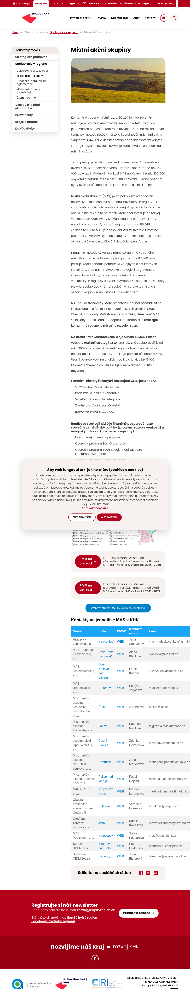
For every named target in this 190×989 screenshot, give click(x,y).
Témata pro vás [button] (79, 18)
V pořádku (109, 517)
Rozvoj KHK (41, 3)
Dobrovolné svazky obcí (32, 71)
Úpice (102, 707)
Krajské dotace (26, 122)
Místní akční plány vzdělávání (28, 91)
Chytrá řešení (109, 3)
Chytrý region (22, 3)
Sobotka (104, 806)
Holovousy (106, 835)
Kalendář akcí (119, 18)
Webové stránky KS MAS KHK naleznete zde (118, 608)
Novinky (101, 18)
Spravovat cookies (95, 508)
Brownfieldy (24, 115)
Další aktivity (25, 128)
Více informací (100, 504)
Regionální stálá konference (83, 3)
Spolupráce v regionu (64, 32)
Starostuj (58, 3)
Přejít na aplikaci (86, 561)
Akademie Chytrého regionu (135, 3)
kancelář (105, 656)
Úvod (15, 32)
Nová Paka (106, 652)
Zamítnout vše (81, 517)
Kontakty (150, 18)
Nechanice (106, 641)
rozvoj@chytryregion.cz (96, 910)
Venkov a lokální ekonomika (27, 107)
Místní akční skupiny (30, 76)
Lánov (103, 726)
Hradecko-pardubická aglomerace (31, 83)
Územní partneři (27, 98)
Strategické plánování (31, 57)
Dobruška (105, 762)
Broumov (105, 688)
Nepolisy (104, 856)
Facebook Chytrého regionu (53, 921)
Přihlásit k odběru (136, 913)
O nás (136, 18)
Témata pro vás (34, 32)
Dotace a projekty (164, 3)
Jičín (102, 823)
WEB (120, 641)
